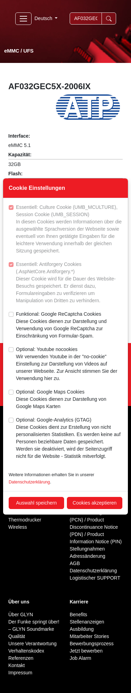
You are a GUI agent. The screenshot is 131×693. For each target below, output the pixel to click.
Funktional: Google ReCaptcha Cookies (69, 325)
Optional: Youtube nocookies (69, 364)
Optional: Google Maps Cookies (69, 399)
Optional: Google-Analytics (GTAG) (69, 438)
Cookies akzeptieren (95, 503)
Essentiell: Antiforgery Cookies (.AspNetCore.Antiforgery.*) (69, 282)
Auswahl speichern (36, 503)
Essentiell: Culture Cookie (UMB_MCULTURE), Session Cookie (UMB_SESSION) (69, 229)
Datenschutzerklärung (29, 482)
